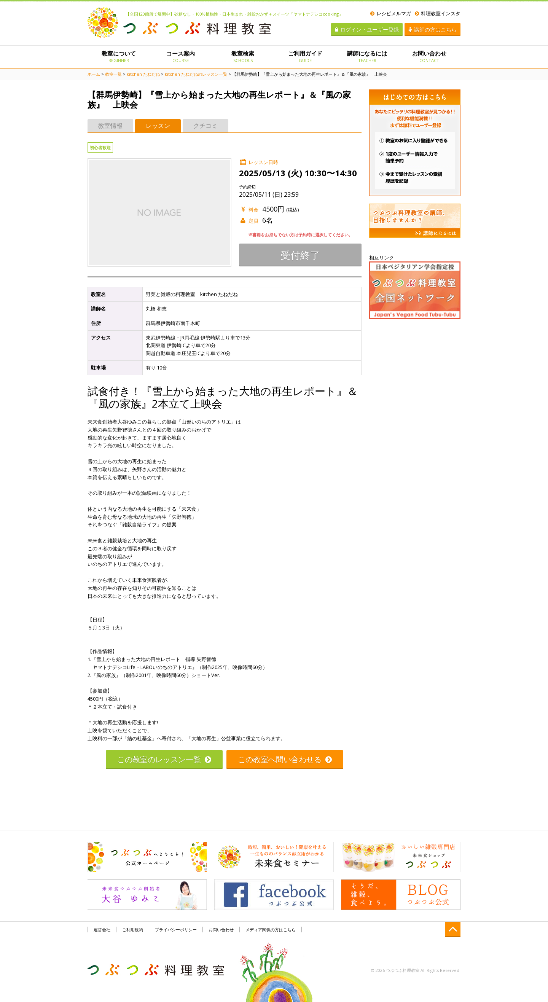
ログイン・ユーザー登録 (367, 29)
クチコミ (205, 125)
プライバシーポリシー (176, 929)
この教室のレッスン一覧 (164, 759)
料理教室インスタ (437, 13)
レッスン (158, 125)
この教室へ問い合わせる (285, 759)
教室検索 (243, 56)
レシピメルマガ (390, 13)
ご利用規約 (132, 929)
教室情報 (110, 125)
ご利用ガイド (305, 56)
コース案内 (181, 56)
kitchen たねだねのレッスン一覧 (196, 74)
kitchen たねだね (143, 74)
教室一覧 (113, 74)
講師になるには (367, 56)
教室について (119, 56)
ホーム (94, 74)
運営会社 (102, 929)
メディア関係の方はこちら (270, 929)
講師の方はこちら (432, 29)
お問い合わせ (429, 56)
